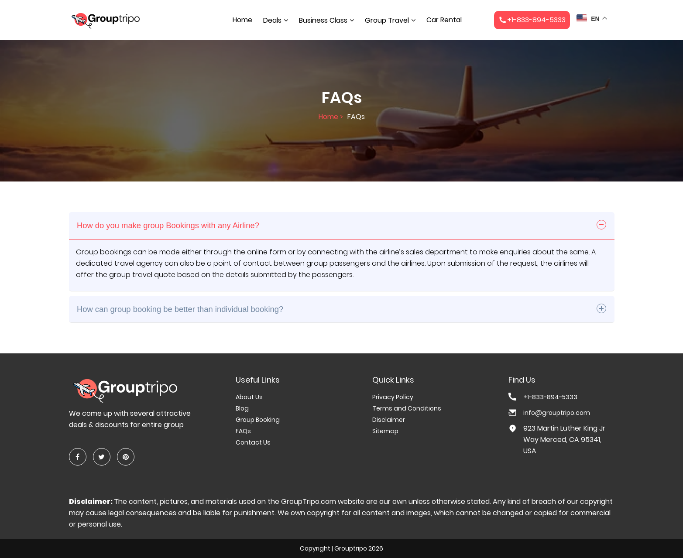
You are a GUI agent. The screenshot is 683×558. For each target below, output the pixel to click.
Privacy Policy (392, 397)
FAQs (243, 431)
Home (242, 20)
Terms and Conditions (406, 408)
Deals (272, 20)
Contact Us (253, 442)
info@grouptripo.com (556, 412)
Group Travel (387, 20)
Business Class (323, 20)
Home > (331, 117)
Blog (242, 408)
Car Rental (444, 20)
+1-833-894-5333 (550, 397)
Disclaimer (388, 419)
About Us (249, 397)
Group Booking (258, 419)
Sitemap (385, 431)
